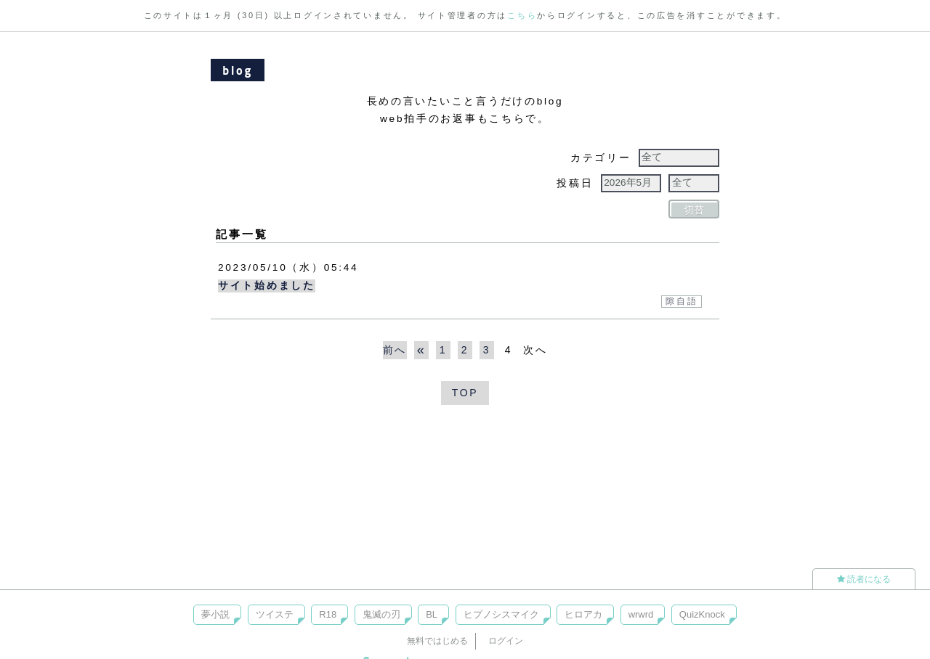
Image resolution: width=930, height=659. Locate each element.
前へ (395, 350)
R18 (327, 614)
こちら (522, 15)
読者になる (864, 579)
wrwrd (641, 614)
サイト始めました (266, 285)
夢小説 (215, 614)
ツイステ (275, 614)
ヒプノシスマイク (501, 614)
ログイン (505, 641)
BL (431, 614)
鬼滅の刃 (381, 614)
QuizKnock (702, 614)
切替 (694, 210)
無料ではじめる (437, 641)
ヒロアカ (583, 614)
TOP (465, 392)
